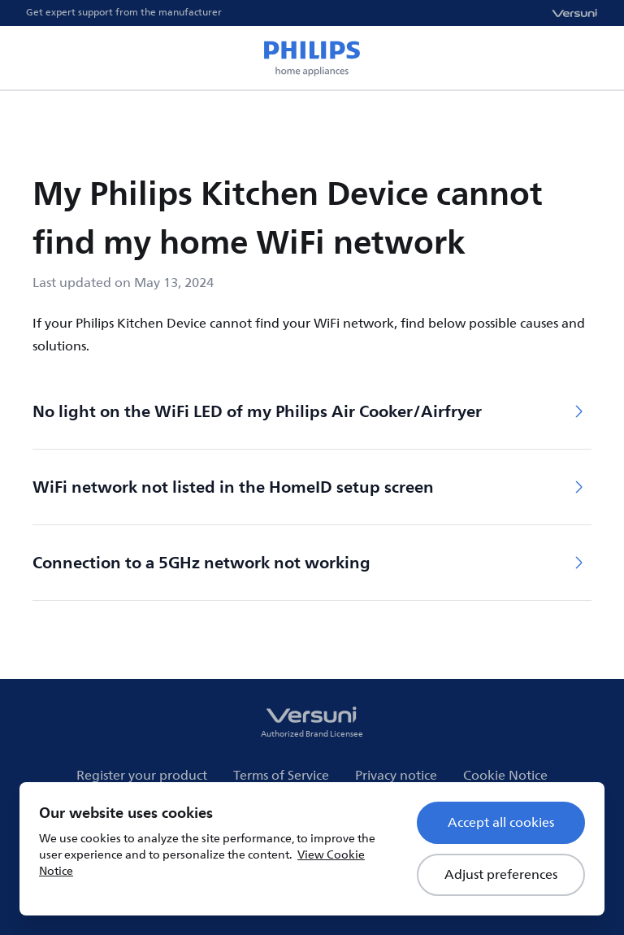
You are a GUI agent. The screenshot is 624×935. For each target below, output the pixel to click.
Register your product (141, 775)
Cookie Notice (505, 775)
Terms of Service (281, 775)
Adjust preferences (500, 874)
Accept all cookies (501, 822)
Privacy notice (396, 775)
